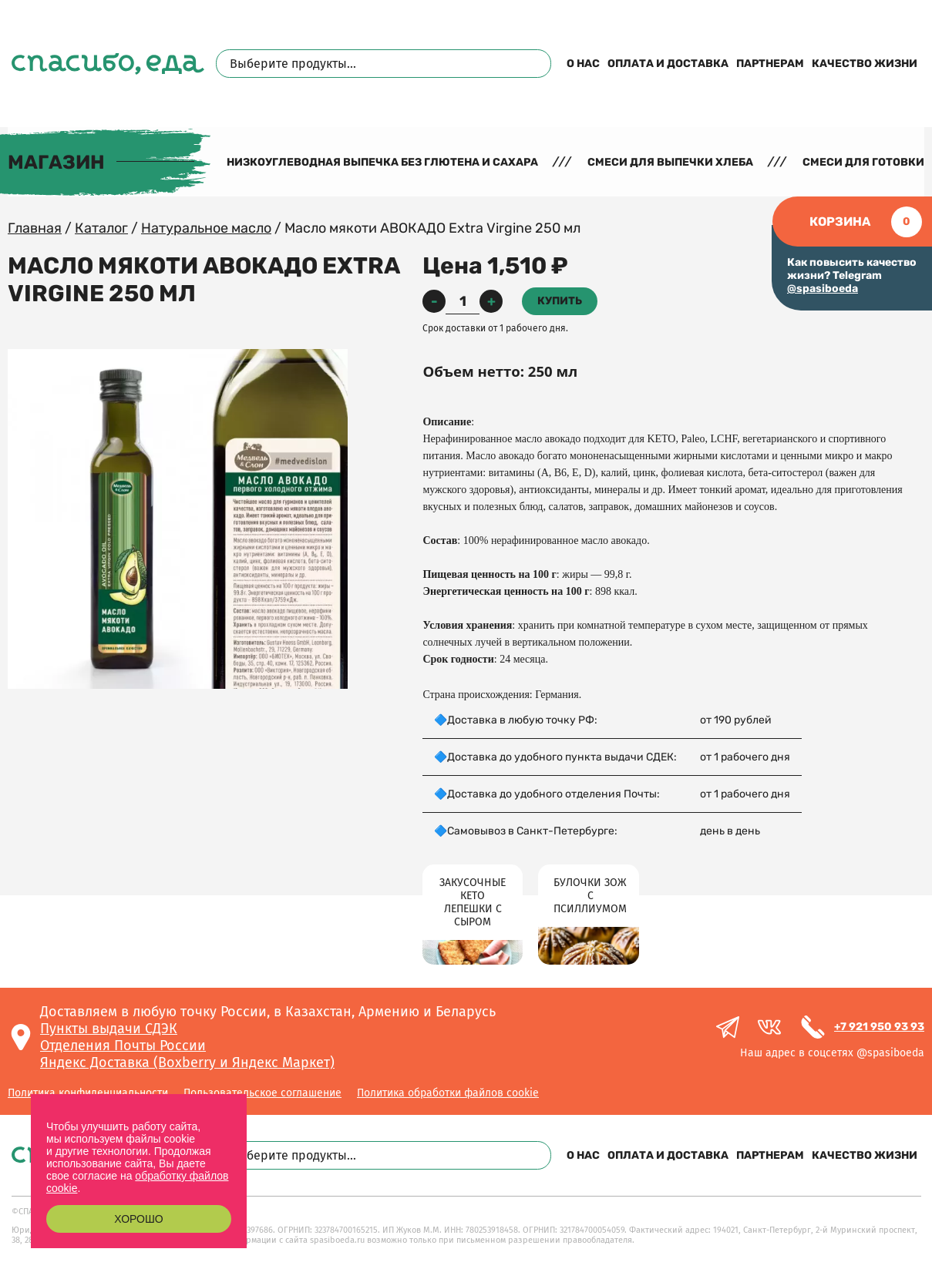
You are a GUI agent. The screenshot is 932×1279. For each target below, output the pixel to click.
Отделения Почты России (123, 1045)
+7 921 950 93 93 (879, 1026)
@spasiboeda (822, 288)
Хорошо (138, 1219)
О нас (583, 63)
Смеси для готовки (863, 162)
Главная (35, 228)
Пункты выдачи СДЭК (108, 1028)
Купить (559, 300)
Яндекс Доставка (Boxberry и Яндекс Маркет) (187, 1062)
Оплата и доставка (667, 63)
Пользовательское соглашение (262, 1092)
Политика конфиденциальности (88, 1092)
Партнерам (770, 63)
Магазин (56, 162)
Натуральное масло (206, 228)
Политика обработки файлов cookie (448, 1092)
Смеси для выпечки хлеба (670, 162)
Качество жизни (864, 63)
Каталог (101, 228)
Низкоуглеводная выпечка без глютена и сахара (382, 162)
